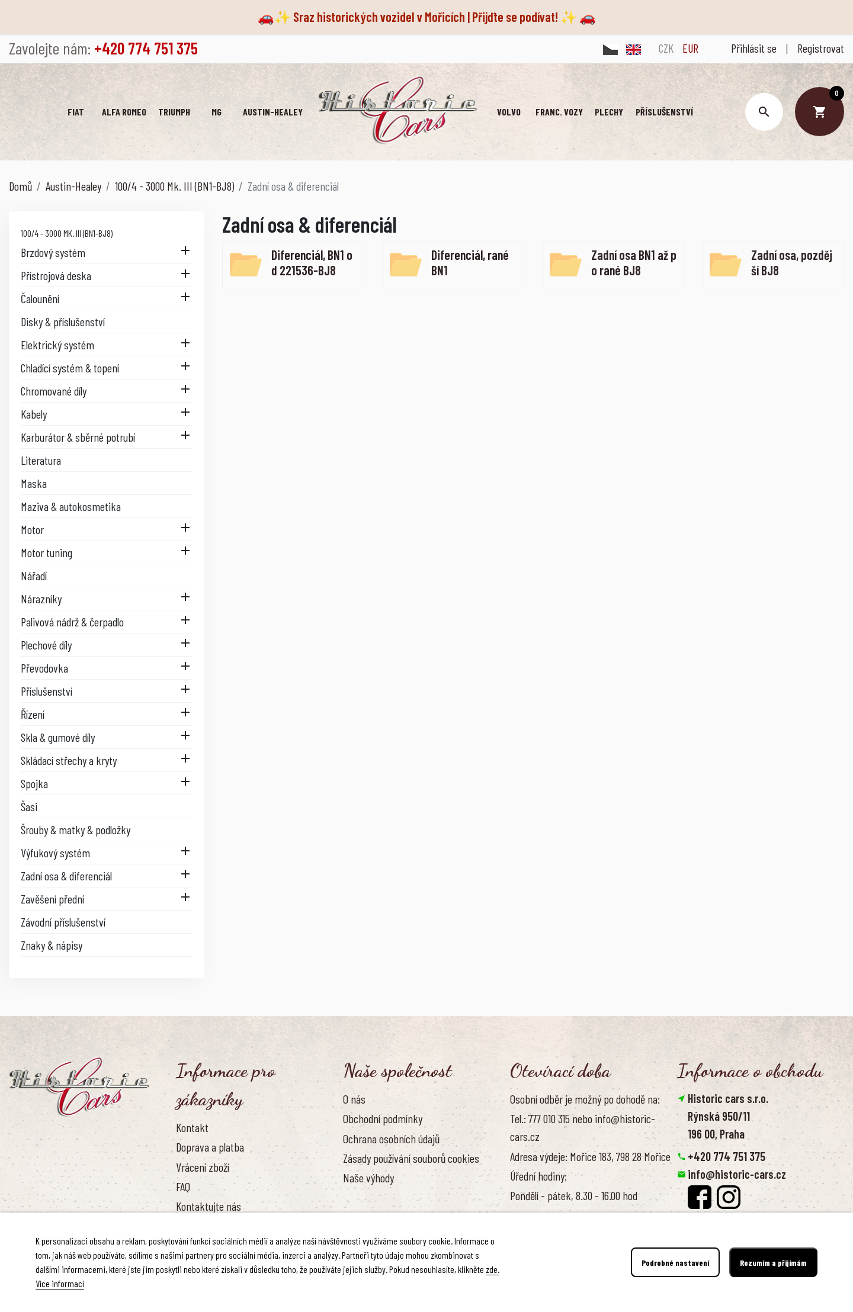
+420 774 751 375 (726, 1156)
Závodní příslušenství (63, 922)
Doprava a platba (210, 1147)
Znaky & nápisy (51, 945)
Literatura (41, 460)
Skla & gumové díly (58, 737)
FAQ (183, 1186)
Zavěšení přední (52, 899)
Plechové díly (46, 645)
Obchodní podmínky (382, 1118)
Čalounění (40, 298)
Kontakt (192, 1127)
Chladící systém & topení (70, 368)
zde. (492, 1269)
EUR (690, 48)
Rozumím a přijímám (773, 1263)
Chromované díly (53, 391)
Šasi (29, 806)
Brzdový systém (53, 252)
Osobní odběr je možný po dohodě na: (585, 1099)
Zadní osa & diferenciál (66, 876)
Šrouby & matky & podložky (75, 829)
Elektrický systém (57, 344)
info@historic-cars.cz (737, 1174)
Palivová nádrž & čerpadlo (72, 622)
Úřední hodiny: (538, 1176)
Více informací (60, 1283)
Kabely (34, 414)
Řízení (32, 714)
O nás (354, 1099)
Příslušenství (46, 691)
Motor (32, 529)
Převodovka (44, 668)
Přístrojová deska (56, 275)
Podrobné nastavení (675, 1263)
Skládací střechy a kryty (69, 760)
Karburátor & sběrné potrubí (78, 437)
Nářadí (34, 575)
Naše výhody (368, 1177)
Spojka (34, 783)
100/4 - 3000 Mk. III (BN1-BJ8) (67, 233)
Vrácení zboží (202, 1167)
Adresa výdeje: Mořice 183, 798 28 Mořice (590, 1156)
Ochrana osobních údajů (391, 1138)
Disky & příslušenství (63, 321)
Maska (34, 483)
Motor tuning (46, 552)
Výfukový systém (55, 852)
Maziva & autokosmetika (71, 506)
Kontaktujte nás (208, 1206)
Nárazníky (41, 598)
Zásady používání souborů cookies (411, 1158)
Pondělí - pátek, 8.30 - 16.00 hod (573, 1195)
